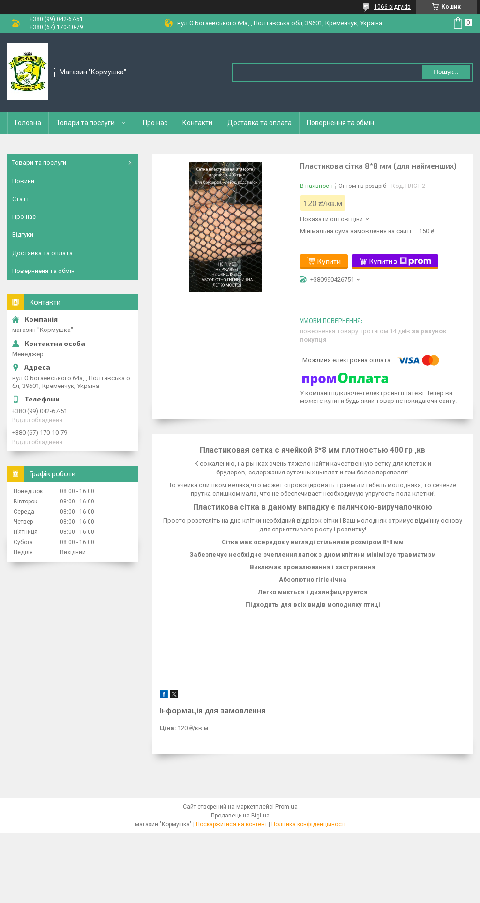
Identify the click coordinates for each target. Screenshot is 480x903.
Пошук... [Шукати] (446, 71)
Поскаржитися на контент (231, 824)
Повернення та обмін (340, 123)
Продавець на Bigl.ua (240, 815)
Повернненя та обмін (43, 270)
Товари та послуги (85, 123)
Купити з (400, 261)
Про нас (155, 123)
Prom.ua (286, 806)
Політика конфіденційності (308, 824)
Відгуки (22, 234)
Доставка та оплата (259, 123)
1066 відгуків (392, 6)
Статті (21, 198)
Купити (329, 261)
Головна (28, 123)
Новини (23, 181)
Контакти (197, 123)
